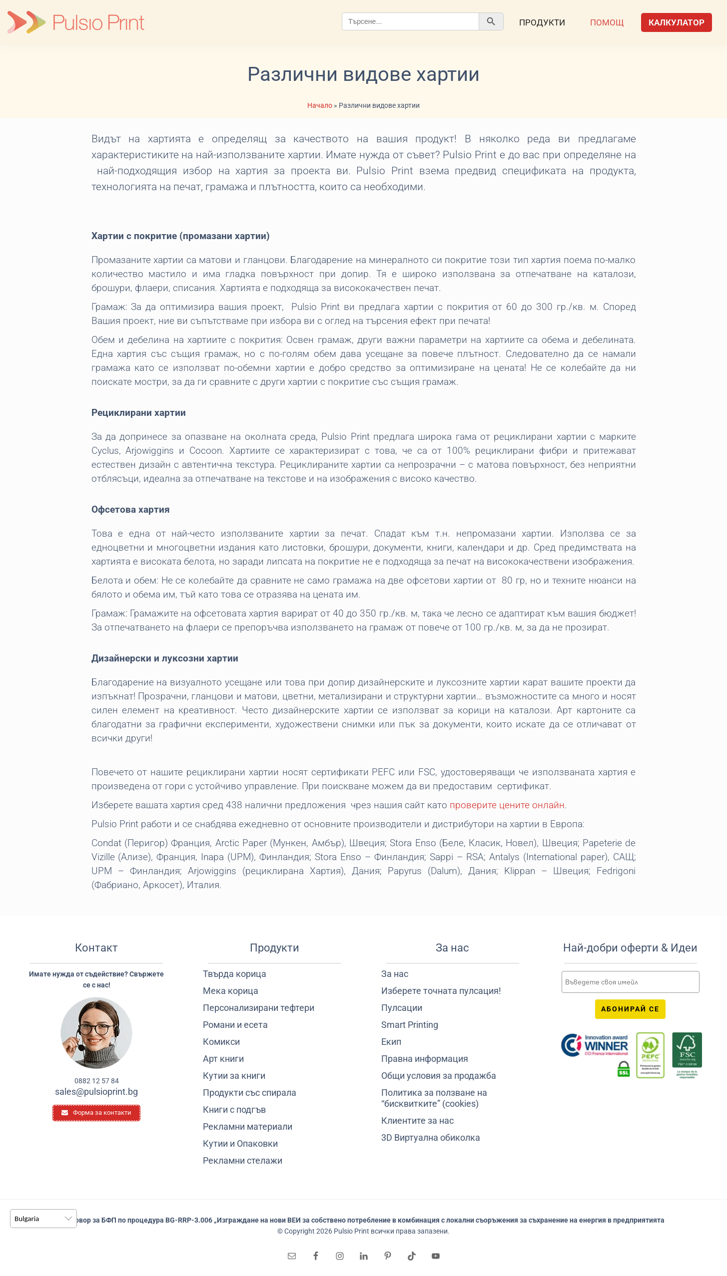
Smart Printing (409, 1024)
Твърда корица (234, 973)
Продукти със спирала (249, 1092)
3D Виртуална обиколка (430, 1137)
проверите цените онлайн (507, 805)
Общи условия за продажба (438, 1075)
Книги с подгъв (234, 1109)
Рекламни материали (247, 1126)
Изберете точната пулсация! (441, 990)
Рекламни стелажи (242, 1160)
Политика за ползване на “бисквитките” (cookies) (434, 1098)
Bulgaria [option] (26, 1218)
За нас (394, 973)
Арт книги (223, 1058)
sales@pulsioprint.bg (96, 1091)
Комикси (221, 1041)
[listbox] (43, 1218)
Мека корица (230, 990)
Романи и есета (235, 1024)
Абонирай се (630, 1009)
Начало (319, 105)
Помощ (607, 22)
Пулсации (401, 1007)
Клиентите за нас (417, 1120)
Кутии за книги (234, 1075)
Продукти (542, 22)
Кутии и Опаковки (240, 1143)
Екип (391, 1041)
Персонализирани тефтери (258, 1007)
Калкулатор (677, 22)
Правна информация (424, 1058)
